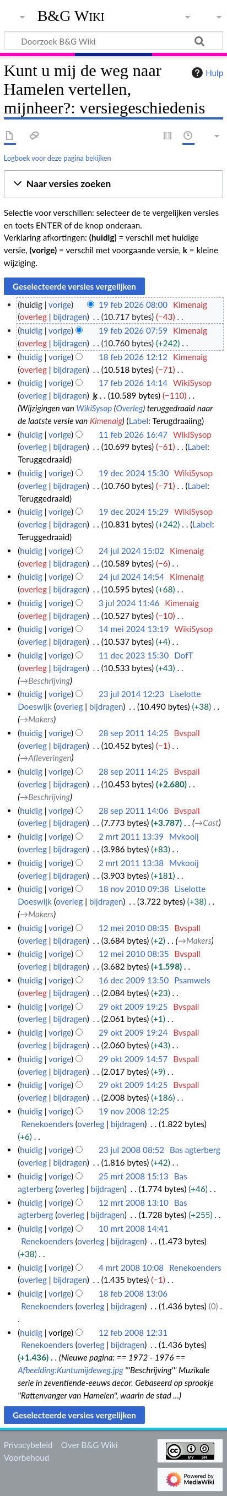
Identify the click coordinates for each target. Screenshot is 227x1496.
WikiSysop (94, 408)
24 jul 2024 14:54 (131, 576)
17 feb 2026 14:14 (133, 383)
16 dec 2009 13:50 (134, 980)
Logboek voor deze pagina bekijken (57, 158)
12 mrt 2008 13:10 (134, 1202)
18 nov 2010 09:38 (134, 889)
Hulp (206, 72)
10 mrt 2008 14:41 (134, 1228)
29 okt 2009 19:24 (133, 1032)
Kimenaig (106, 421)
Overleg (129, 408)
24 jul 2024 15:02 (131, 551)
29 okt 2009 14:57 (133, 1059)
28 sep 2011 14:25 (134, 733)
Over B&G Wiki (89, 1445)
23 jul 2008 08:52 (131, 1150)
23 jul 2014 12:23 (131, 694)
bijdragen (70, 317)
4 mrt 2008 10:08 (131, 1267)
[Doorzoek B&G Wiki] (113, 41)
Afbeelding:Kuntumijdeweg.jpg (70, 1370)
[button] (113, 184)
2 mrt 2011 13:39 (131, 836)
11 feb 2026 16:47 (133, 434)
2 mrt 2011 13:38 (131, 863)
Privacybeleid (28, 1445)
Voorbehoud (26, 1457)
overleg (33, 317)
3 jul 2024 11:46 (129, 603)
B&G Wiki (71, 16)
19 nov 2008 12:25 (134, 1111)
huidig (31, 330)
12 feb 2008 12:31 (133, 1332)
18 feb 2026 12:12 (133, 357)
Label (138, 421)
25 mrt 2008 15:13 (134, 1176)
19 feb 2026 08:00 (133, 304)
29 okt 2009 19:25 (133, 1006)
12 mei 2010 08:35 (134, 928)
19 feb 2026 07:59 (133, 330)
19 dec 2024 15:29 (134, 511)
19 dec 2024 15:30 (134, 473)
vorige (59, 304)
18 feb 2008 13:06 (133, 1293)
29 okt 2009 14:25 (133, 1085)
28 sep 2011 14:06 (134, 810)
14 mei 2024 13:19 (134, 629)
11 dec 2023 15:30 (134, 655)
